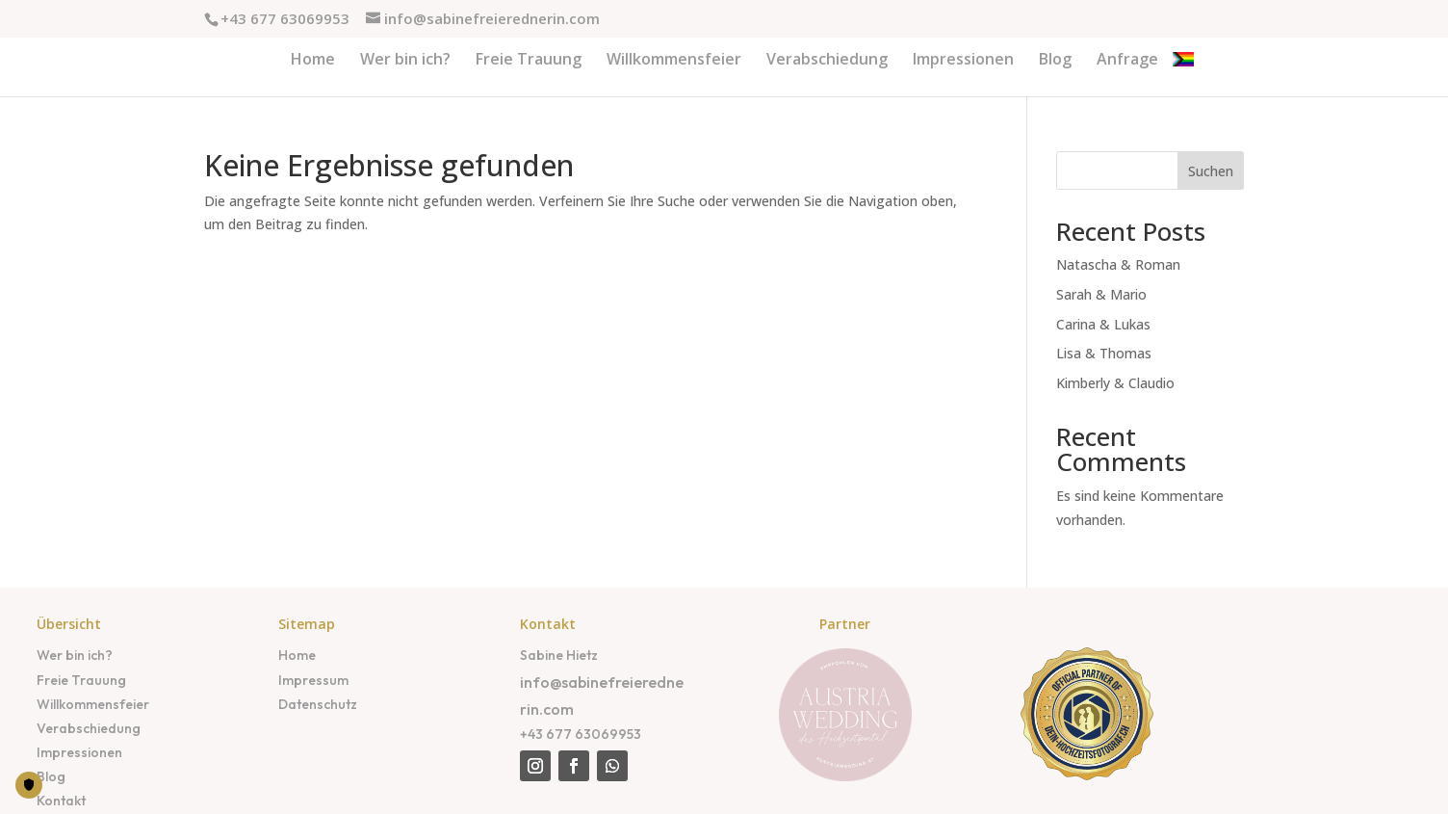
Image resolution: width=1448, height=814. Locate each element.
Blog (51, 776)
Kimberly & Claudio (1115, 383)
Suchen (1210, 171)
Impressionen (79, 752)
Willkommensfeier (93, 704)
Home (297, 655)
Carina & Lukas (1103, 324)
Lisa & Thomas (1103, 353)
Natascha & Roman (1118, 264)
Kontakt (61, 800)
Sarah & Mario (1101, 294)
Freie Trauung (81, 680)
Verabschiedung (89, 728)
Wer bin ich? (75, 655)
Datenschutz (317, 704)
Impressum (313, 680)
